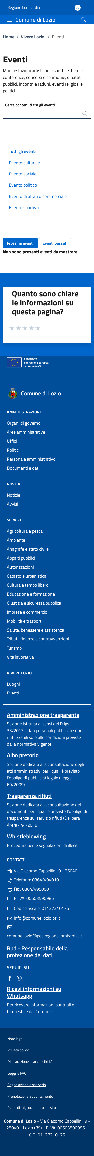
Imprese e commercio (27, 612)
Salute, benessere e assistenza (35, 630)
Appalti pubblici (21, 558)
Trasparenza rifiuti (29, 795)
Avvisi (12, 504)
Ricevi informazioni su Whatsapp (34, 992)
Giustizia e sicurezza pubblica (34, 603)
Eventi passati (55, 243)
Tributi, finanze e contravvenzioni (38, 639)
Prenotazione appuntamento (30, 1096)
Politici (13, 450)
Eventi (13, 693)
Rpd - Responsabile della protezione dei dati (37, 951)
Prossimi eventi (20, 243)
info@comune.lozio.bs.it (33, 918)
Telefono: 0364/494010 (33, 879)
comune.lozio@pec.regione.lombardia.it (44, 931)
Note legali (15, 1038)
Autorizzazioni (20, 567)
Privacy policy (18, 1050)
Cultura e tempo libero (28, 585)
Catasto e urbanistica (26, 576)
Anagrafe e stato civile (28, 549)
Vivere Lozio (33, 36)
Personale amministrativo (31, 459)
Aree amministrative (26, 432)
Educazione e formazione (31, 594)
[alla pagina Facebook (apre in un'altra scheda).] (10, 977)
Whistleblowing (26, 836)
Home (8, 36)
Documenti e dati (23, 468)
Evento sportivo (24, 207)
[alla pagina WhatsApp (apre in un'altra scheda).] (19, 977)
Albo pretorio (23, 755)
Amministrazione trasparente (43, 714)
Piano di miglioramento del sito (31, 1107)
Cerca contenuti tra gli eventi (30, 105)
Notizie (13, 495)
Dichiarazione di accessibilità (29, 1061)
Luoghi (13, 684)
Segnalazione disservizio (26, 1085)
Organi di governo (24, 423)
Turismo (14, 648)
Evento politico (23, 185)
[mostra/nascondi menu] (10, 20)
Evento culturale (24, 162)
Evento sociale (22, 174)
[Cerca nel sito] (84, 20)
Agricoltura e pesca (25, 531)
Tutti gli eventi (22, 151)
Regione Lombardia (23, 7)
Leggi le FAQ (17, 1073)
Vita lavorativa (20, 657)
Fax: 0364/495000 (28, 889)
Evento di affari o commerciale (38, 196)
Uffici (12, 441)
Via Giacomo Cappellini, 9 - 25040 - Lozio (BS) (47, 870)
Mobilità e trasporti (24, 621)
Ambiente (16, 540)
